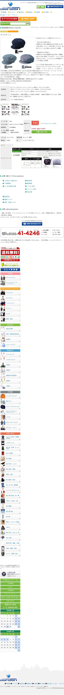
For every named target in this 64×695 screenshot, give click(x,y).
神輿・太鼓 (9, 474)
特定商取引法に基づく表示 (10, 580)
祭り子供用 (9, 453)
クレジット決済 (31, 189)
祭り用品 (46, 12)
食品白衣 (21, 12)
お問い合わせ (10, 601)
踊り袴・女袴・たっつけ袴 (12, 448)
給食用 (8, 339)
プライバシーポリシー (10, 594)
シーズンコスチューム (12, 490)
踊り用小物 (9, 511)
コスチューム (10, 442)
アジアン (8, 308)
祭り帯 (8, 516)
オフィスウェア (10, 277)
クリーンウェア (10, 344)
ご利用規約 (10, 590)
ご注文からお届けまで (10, 180)
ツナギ (8, 417)
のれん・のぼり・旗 (12, 501)
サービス (12, 12)
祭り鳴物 (8, 458)
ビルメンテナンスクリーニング (11, 411)
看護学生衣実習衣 (11, 375)
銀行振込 (29, 180)
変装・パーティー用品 (12, 522)
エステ (8, 313)
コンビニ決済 (31, 186)
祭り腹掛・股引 (10, 479)
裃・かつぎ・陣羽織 (12, 485)
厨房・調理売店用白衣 (12, 334)
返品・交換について (10, 202)
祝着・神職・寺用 (11, 548)
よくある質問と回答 (10, 186)
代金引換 (29, 192)
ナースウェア (10, 354)
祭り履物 (8, 506)
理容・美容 (9, 319)
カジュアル (9, 298)
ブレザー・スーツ (11, 427)
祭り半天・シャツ (11, 464)
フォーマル (9, 292)
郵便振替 (29, 183)
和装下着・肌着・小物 (12, 543)
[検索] (18, 23)
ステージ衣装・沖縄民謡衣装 (12, 437)
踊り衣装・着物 (10, 469)
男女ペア (8, 401)
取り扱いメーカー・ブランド (8, 15)
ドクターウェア (10, 359)
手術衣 (8, 365)
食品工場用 (9, 328)
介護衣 (8, 386)
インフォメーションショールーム (12, 283)
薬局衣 (8, 380)
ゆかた (8, 527)
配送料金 (7, 196)
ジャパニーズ (10, 303)
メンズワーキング (11, 396)
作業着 (38, 12)
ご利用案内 (7, 183)
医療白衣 (29, 12)
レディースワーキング (12, 406)
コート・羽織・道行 (12, 553)
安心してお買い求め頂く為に (10, 597)
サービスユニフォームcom (48, 123)
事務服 (4, 12)
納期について (8, 199)
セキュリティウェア (12, 422)
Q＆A (10, 587)
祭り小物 (8, 538)
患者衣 (8, 370)
